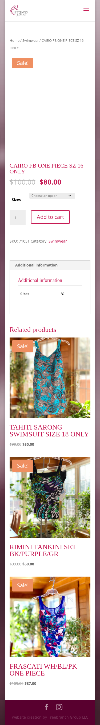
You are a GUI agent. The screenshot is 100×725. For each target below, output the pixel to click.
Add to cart (50, 216)
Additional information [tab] (36, 265)
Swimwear (30, 40)
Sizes (16, 199)
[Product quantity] (18, 217)
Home (14, 40)
